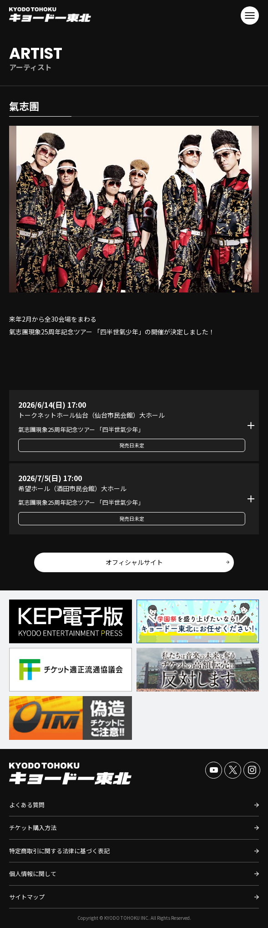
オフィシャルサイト (134, 562)
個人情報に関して (32, 873)
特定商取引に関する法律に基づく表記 (59, 850)
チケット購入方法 (32, 827)
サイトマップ (27, 896)
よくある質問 (27, 804)
